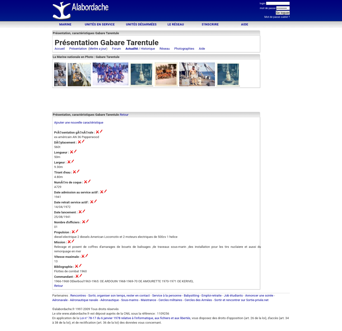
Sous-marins (129, 301)
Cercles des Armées (198, 301)
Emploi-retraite (212, 297)
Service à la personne (166, 297)
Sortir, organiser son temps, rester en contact (119, 297)
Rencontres (78, 297)
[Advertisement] (171, 11)
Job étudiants (233, 297)
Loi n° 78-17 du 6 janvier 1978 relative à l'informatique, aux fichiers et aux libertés (134, 319)
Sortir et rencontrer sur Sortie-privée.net (241, 301)
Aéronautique (110, 301)
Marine (65, 24)
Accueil (60, 48)
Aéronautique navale (84, 301)
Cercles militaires (170, 301)
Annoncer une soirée (259, 297)
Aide (244, 24)
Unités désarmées (141, 24)
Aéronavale (60, 301)
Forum (116, 48)
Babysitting (191, 297)
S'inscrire (210, 24)
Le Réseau (175, 24)
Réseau (165, 48)
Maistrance (148, 301)
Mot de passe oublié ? (277, 17)
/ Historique (140, 48)
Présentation (78, 48)
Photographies (184, 48)
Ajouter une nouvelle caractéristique (78, 124)
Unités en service (100, 24)
